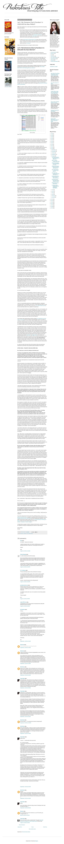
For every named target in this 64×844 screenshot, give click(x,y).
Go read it (28, 43)
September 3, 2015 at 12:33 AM (25, 722)
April (53, 194)
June (53, 191)
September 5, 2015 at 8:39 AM (25, 807)
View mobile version (32, 829)
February (53, 195)
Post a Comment (22, 824)
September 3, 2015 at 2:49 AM (25, 733)
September (54, 154)
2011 (52, 203)
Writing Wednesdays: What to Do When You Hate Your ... (55, 167)
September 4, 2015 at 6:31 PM (25, 786)
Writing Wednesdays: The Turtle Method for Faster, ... (55, 163)
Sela (21, 540)
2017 (52, 145)
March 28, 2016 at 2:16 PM (24, 815)
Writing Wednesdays (54, 61)
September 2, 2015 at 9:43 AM (25, 716)
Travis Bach (22, 678)
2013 (52, 200)
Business (21, 533)
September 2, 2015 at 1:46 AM (25, 647)
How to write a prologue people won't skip (55, 102)
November (54, 151)
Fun (51, 54)
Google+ (30, 521)
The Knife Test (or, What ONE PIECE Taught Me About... (55, 180)
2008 (52, 206)
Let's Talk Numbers (30, 533)
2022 (52, 139)
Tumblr (26, 521)
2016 (52, 147)
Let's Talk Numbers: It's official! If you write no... (55, 170)
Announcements (53, 52)
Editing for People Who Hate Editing (55, 111)
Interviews (25, 533)
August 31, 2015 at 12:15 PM (25, 581)
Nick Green (22, 666)
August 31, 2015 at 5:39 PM (25, 606)
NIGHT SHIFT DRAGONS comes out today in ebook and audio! (54, 120)
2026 (52, 133)
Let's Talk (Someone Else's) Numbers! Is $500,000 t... (55, 158)
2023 (52, 138)
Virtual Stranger (23, 554)
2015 (52, 148)
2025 (52, 135)
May (53, 192)
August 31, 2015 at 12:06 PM (25, 566)
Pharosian (22, 644)
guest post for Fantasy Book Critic (29, 39)
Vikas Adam (34, 35)
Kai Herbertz (22, 609)
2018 (52, 144)
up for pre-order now (38, 34)
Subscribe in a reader (53, 66)
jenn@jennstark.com (24, 585)
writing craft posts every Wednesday (24, 518)
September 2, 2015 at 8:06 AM (25, 675)
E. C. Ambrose (23, 570)
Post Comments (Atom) (26, 831)
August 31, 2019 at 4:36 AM (25, 822)
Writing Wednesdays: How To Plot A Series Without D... (55, 177)
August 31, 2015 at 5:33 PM (25, 598)
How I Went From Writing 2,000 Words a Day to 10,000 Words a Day (55, 74)
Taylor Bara (22, 818)
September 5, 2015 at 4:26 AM (25, 798)
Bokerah (21, 811)
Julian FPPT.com (23, 602)
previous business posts (21, 517)
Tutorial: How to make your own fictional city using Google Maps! (54, 92)
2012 (52, 202)
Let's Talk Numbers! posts (40, 305)
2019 (52, 142)
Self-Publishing (53, 58)
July (53, 189)
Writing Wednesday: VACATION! (55, 183)
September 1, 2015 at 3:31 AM (25, 641)
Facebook (23, 521)
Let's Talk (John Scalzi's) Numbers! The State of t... (55, 173)
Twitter (19, 521)
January (53, 197)
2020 (52, 141)
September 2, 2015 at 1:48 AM (25, 663)
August (53, 155)
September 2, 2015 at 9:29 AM (25, 687)
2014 (52, 199)
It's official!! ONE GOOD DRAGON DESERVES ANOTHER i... (55, 186)
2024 (52, 136)
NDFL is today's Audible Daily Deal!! (56, 161)
